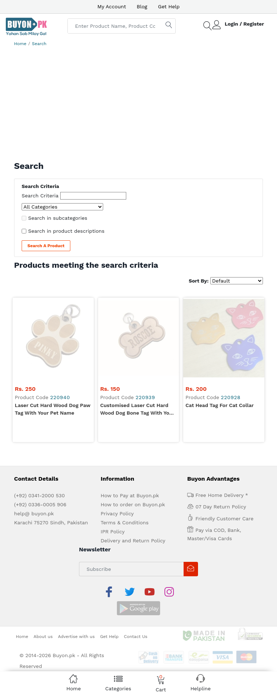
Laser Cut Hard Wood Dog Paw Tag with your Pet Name (52, 328)
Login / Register (244, 24)
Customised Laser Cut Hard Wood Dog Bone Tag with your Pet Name (137, 328)
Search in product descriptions (66, 231)
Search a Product (46, 245)
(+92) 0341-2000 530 (39, 414)
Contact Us (136, 538)
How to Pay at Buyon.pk (130, 414)
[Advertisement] (138, 103)
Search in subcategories (57, 218)
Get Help (169, 6)
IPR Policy (112, 450)
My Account (111, 6)
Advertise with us (76, 538)
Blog (142, 6)
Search (39, 43)
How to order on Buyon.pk (133, 423)
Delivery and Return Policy (133, 459)
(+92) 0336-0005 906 (40, 423)
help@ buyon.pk (34, 432)
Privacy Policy (117, 432)
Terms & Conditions (125, 441)
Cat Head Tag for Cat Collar (219, 324)
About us (43, 538)
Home (20, 43)
